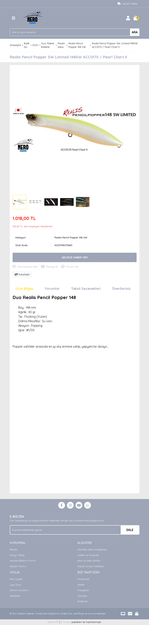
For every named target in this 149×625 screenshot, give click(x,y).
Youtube (82, 595)
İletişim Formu (18, 566)
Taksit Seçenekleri (86, 288)
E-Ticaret (66, 621)
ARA (135, 32)
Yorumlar (52, 288)
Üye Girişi (15, 584)
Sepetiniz (15, 595)
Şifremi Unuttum (19, 590)
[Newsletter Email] (74, 530)
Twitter (81, 584)
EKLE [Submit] (129, 530)
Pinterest (82, 601)
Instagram (83, 590)
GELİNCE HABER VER (75, 257)
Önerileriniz (121, 288)
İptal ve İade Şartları (89, 560)
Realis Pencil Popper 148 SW (70, 237)
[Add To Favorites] (25, 267)
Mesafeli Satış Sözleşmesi (92, 549)
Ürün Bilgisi (24, 288)
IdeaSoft (53, 621)
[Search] (74, 32)
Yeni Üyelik (16, 579)
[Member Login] (128, 18)
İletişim (14, 549)
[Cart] (135, 18)
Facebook (83, 579)
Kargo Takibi (17, 555)
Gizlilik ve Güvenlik (88, 555)
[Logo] (33, 17)
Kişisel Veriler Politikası (90, 566)
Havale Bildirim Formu (23, 560)
